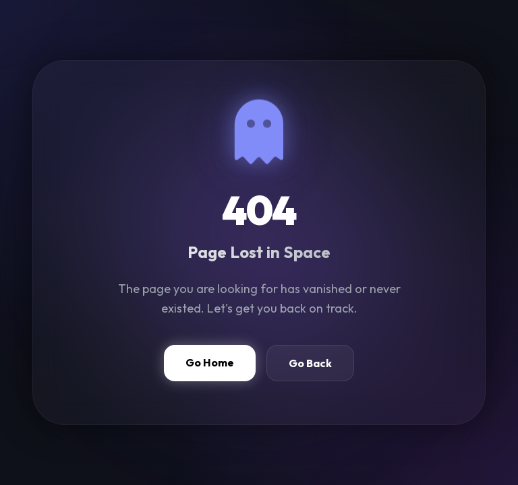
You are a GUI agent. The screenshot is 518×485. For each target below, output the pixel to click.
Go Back (310, 363)
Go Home (209, 362)
